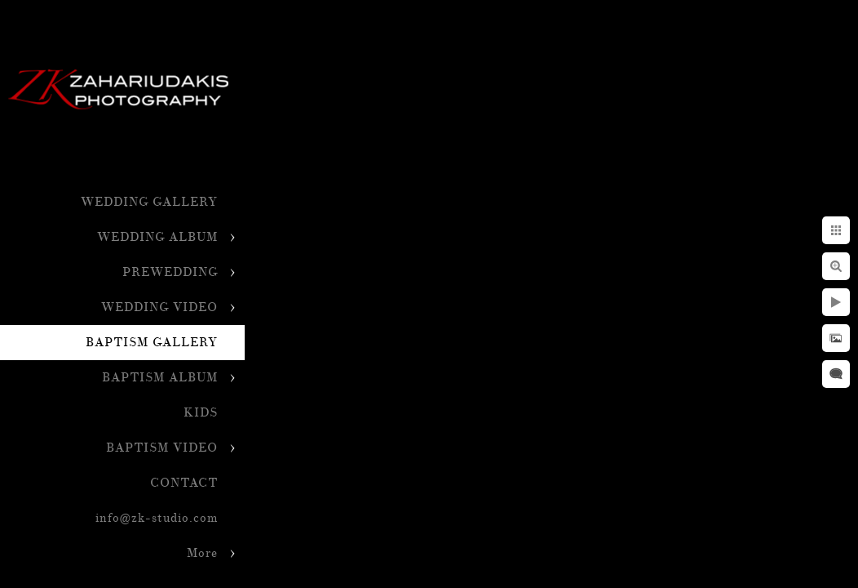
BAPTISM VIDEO (162, 448)
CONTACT (184, 483)
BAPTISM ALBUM (160, 377)
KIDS (201, 413)
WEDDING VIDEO (159, 307)
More (202, 553)
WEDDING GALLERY (149, 202)
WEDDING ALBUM (157, 237)
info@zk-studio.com (156, 518)
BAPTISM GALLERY (152, 342)
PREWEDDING (170, 272)
